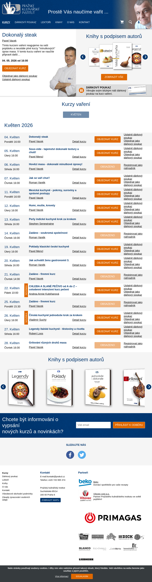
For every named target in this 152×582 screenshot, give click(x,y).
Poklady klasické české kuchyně (49, 246)
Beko (95, 482)
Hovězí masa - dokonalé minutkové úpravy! (55, 164)
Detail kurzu (79, 141)
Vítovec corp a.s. (101, 494)
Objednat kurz (15, 68)
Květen (76, 114)
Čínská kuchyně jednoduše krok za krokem (55, 315)
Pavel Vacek (9, 40)
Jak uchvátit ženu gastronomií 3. (49, 260)
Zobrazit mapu (50, 500)
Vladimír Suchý (37, 319)
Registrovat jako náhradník (133, 167)
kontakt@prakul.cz (56, 476)
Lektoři (46, 22)
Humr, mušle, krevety (42, 205)
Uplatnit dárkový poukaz (16, 79)
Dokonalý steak (19, 35)
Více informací (61, 576)
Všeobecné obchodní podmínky (17, 493)
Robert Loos (36, 333)
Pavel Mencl (36, 156)
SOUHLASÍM (82, 576)
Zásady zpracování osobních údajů (16, 498)
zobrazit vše (114, 77)
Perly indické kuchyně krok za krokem (52, 219)
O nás (70, 22)
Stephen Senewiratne (41, 223)
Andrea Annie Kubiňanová (44, 294)
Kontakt (84, 22)
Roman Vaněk (37, 182)
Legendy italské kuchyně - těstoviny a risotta (56, 329)
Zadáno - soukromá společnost (48, 233)
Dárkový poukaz (25, 22)
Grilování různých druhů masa (47, 342)
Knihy (59, 22)
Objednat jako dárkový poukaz (19, 76)
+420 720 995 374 (56, 480)
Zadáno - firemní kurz (42, 274)
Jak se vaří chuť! (39, 178)
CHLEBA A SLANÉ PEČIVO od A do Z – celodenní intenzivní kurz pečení (53, 288)
